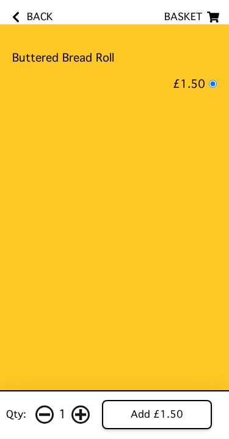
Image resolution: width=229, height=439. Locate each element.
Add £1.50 (157, 414)
